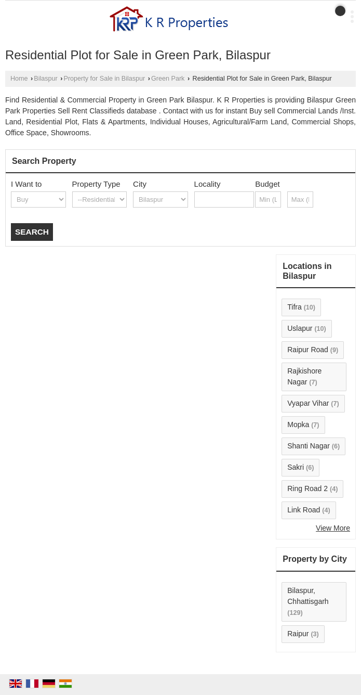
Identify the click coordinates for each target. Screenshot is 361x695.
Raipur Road (307, 349)
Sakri (295, 467)
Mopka (298, 424)
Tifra (294, 307)
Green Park (167, 78)
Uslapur (299, 328)
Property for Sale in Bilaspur (104, 78)
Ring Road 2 (307, 488)
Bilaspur (46, 78)
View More (333, 528)
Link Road (303, 510)
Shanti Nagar (308, 446)
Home (19, 78)
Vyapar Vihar (308, 403)
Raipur (298, 633)
